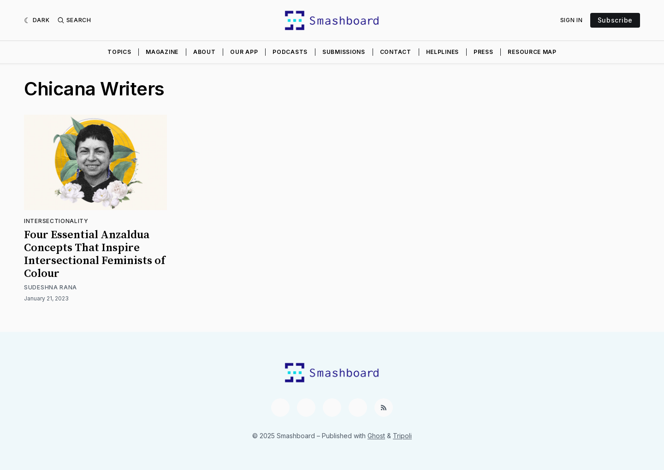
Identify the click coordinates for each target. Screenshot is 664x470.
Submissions (343, 51)
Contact (395, 51)
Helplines (442, 51)
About (204, 51)
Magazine (162, 51)
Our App (244, 51)
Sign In (571, 20)
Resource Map (532, 51)
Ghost (376, 436)
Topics (119, 51)
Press (483, 51)
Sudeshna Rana (50, 287)
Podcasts (290, 51)
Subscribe (615, 20)
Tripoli (402, 436)
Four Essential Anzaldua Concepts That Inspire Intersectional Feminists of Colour (94, 254)
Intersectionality (56, 220)
